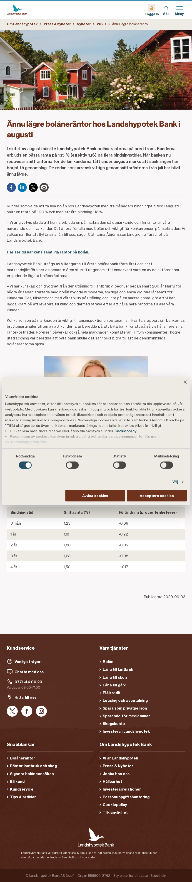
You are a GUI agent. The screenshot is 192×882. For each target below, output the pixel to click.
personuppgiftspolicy (29, 442)
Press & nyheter (57, 24)
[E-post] (44, 187)
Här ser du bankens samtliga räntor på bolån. (48, 252)
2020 (101, 24)
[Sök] (166, 10)
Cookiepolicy (126, 431)
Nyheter (84, 24)
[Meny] (179, 10)
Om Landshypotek (22, 24)
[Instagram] (41, 711)
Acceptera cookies (157, 496)
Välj (175, 482)
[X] (33, 187)
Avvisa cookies (95, 496)
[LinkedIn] (22, 187)
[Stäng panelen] (185, 381)
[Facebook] (11, 187)
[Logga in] (152, 10)
